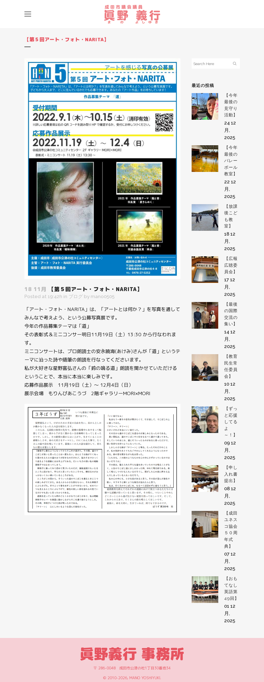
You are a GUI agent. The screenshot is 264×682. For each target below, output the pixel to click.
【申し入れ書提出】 (231, 474)
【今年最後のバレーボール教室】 (231, 160)
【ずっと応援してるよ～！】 (231, 421)
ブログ (75, 296)
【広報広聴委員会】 (231, 265)
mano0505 (102, 296)
